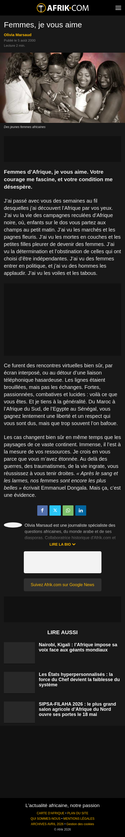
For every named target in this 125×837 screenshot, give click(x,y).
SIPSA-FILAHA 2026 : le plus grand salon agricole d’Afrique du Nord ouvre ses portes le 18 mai (77, 709)
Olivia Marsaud (18, 35)
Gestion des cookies (80, 824)
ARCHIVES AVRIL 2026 (47, 824)
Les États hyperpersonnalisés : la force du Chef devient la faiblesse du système (79, 679)
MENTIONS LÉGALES (78, 818)
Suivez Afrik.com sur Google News (62, 585)
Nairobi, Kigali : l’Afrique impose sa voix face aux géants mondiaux (78, 647)
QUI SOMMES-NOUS (46, 818)
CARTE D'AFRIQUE (50, 813)
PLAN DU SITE (77, 813)
